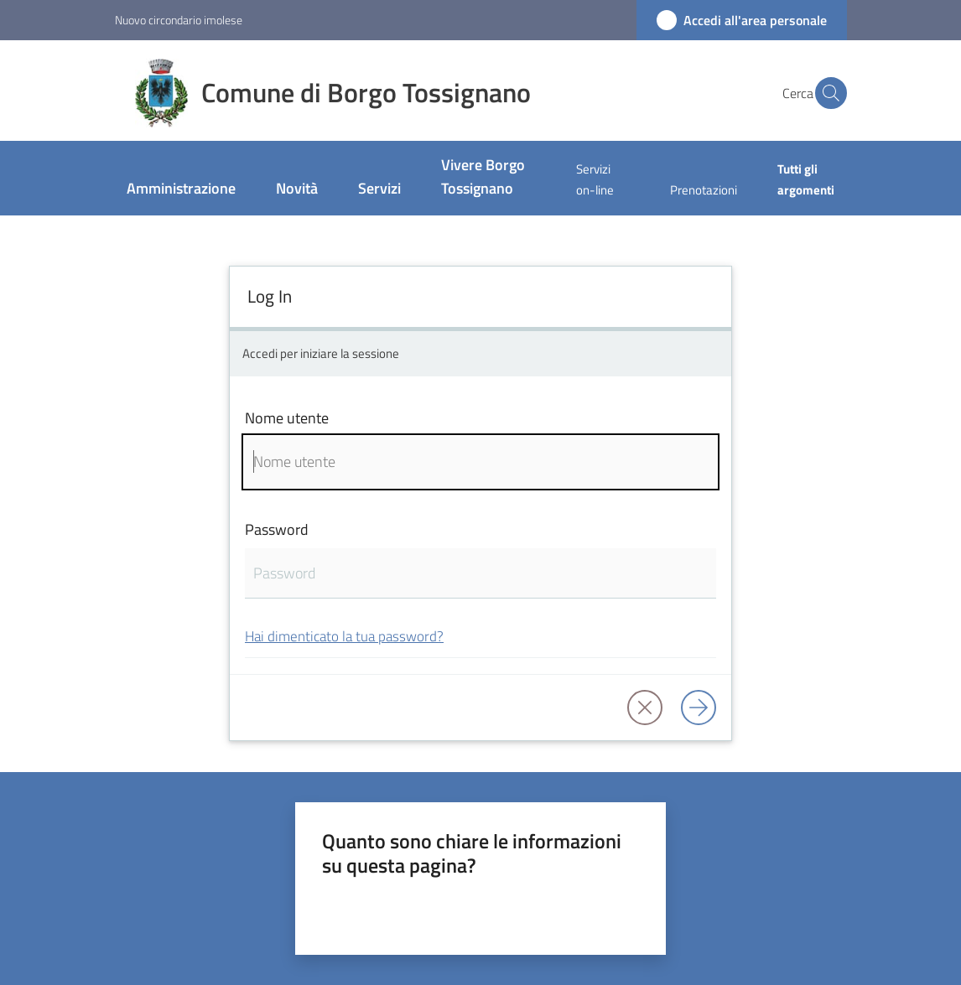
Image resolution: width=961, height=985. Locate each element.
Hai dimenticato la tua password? (344, 635)
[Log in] (698, 707)
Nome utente (287, 418)
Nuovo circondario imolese (178, 20)
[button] (827, 93)
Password (277, 529)
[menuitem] (181, 189)
